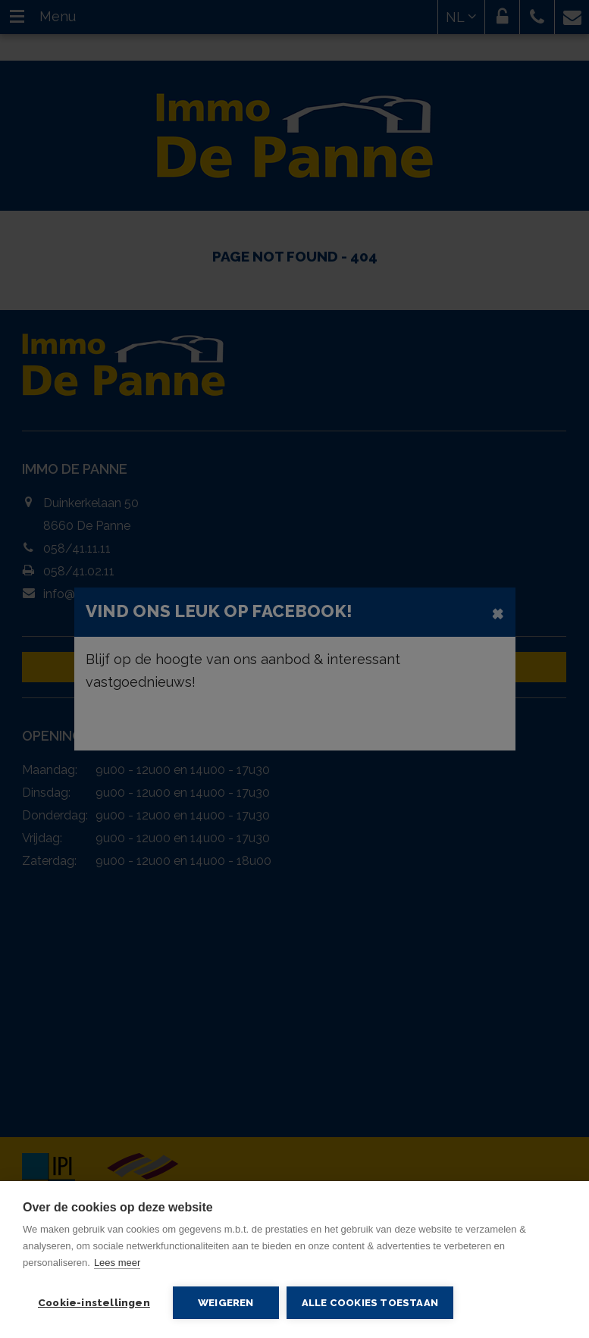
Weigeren (226, 1302)
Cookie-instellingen (94, 1302)
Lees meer (117, 1262)
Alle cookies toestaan (370, 1302)
